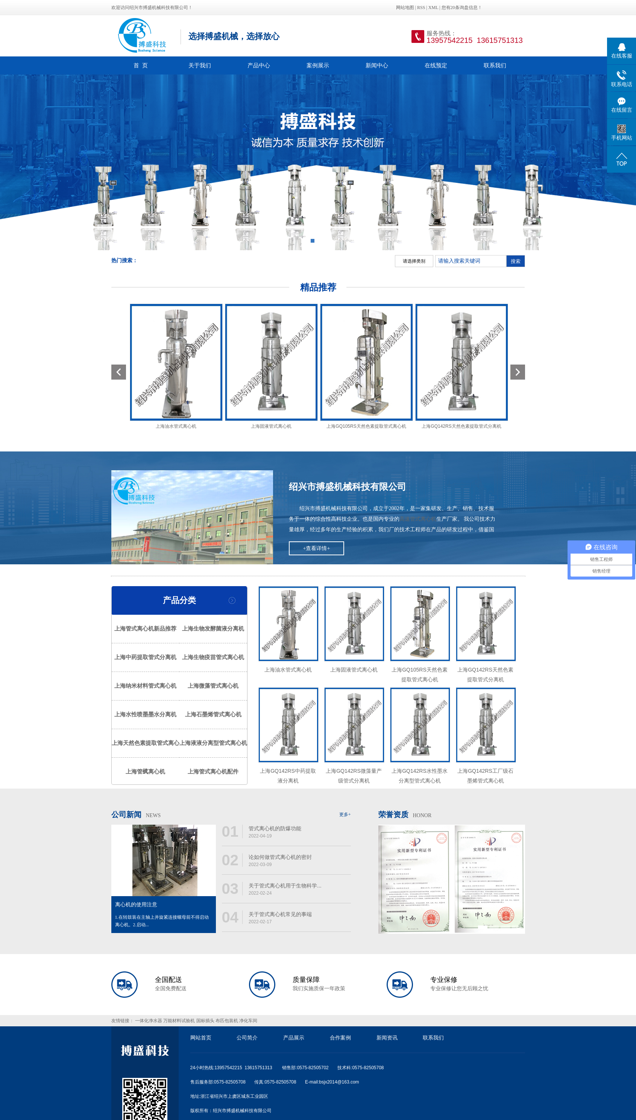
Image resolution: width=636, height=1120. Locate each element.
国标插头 (205, 1020)
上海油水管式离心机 (176, 426)
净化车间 (248, 1020)
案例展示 (318, 65)
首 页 (141, 65)
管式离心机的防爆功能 (275, 828)
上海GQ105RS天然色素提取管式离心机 (366, 426)
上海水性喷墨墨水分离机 (145, 714)
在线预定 (436, 65)
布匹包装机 (227, 1020)
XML (433, 7)
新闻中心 (377, 65)
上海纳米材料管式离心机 (145, 686)
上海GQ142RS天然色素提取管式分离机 (461, 426)
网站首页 (200, 1038)
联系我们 (495, 65)
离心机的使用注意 (136, 904)
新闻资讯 (387, 1038)
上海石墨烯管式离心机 (213, 714)
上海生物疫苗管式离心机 (213, 657)
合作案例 (340, 1038)
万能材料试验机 (179, 1020)
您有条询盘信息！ (462, 7)
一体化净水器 (148, 1020)
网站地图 (405, 7)
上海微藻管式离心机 (213, 686)
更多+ (345, 814)
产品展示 (293, 1038)
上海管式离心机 (145, 772)
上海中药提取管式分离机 (145, 657)
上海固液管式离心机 (271, 426)
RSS (421, 7)
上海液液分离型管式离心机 (213, 743)
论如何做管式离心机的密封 (280, 857)
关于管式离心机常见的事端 (280, 914)
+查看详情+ (316, 548)
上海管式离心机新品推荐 (145, 629)
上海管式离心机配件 (213, 772)
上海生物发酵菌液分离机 (213, 629)
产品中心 (258, 65)
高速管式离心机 (417, 519)
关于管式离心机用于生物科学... (285, 886)
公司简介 (247, 1038)
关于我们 (199, 65)
